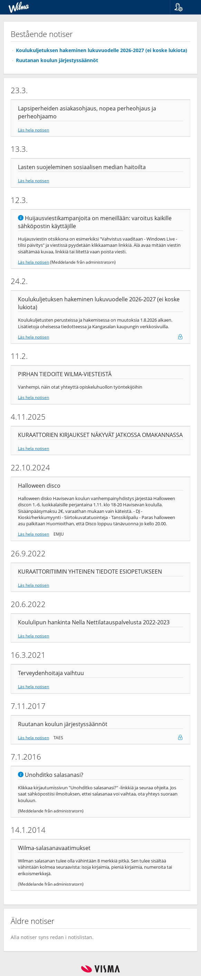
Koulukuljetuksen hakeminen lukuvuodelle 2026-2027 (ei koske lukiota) (101, 50)
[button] (183, 7)
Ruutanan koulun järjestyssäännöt (57, 60)
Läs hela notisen (33, 130)
